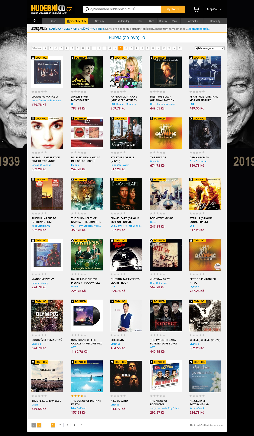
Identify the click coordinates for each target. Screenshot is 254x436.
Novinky (99, 21)
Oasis (153, 222)
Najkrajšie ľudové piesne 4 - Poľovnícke (85, 281)
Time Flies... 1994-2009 (46, 400)
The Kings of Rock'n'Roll (158, 402)
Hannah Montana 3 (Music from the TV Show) (124, 98)
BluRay (163, 21)
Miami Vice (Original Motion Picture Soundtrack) (204, 98)
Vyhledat (173, 9)
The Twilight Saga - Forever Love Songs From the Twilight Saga (164, 341)
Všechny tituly (76, 21)
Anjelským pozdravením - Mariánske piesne (202, 402)
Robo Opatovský (120, 165)
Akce (53, 21)
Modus (75, 165)
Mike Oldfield (78, 408)
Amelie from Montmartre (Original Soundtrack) (80, 98)
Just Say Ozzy (160, 279)
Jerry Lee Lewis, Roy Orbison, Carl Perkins (166, 408)
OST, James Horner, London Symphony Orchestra (126, 225)
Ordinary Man (199, 157)
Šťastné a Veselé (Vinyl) (122, 159)
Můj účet (212, 9)
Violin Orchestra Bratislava (47, 100)
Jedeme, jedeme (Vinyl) (205, 339)
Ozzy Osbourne (198, 161)
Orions (75, 286)
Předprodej (123, 21)
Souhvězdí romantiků (47, 339)
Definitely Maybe (161, 218)
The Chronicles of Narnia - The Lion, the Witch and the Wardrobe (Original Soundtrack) (86, 220)
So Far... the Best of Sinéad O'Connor (46, 159)
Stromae (115, 343)
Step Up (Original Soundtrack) (202, 220)
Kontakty (215, 21)
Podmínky (192, 21)
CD (140, 21)
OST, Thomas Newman (163, 104)
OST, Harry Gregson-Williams (87, 225)
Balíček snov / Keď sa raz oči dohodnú (85, 159)
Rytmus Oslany (40, 283)
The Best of (158, 157)
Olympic (154, 161)
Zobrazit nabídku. (199, 28)
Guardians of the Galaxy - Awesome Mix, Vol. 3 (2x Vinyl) (86, 341)
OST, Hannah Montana (123, 104)
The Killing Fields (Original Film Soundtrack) (44, 220)
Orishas (115, 404)
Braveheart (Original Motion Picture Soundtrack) (126, 220)
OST (73, 104)
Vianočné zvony (43, 279)
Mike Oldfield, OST (42, 225)
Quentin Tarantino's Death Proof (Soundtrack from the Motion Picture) (125, 281)
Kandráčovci (197, 408)
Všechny (36, 48)
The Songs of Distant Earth (86, 402)
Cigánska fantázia (45, 96)
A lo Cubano (119, 400)
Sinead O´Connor (41, 165)
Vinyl (174, 21)
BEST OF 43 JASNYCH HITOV (203, 281)
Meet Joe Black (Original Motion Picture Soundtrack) (165, 98)
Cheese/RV (117, 339)
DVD (151, 21)
